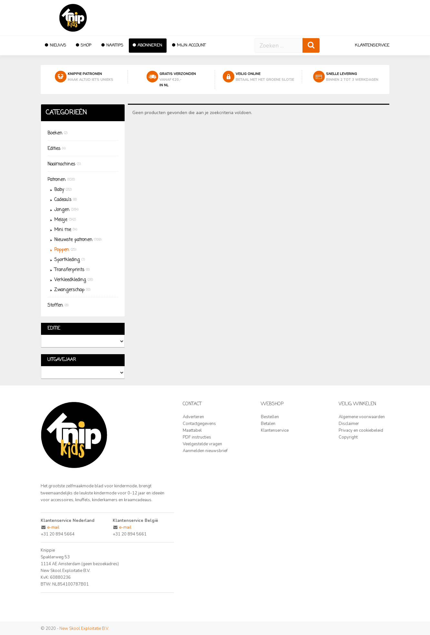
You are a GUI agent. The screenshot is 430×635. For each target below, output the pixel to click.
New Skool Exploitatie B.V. (84, 628)
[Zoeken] (311, 45)
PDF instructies (197, 437)
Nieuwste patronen (73, 240)
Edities (53, 148)
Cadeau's (62, 199)
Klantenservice (372, 45)
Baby (59, 189)
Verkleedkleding (70, 280)
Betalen (268, 424)
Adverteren (193, 417)
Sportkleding (67, 260)
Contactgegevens (199, 424)
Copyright (348, 437)
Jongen (61, 209)
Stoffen (55, 305)
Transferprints (69, 270)
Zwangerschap (69, 290)
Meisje (60, 220)
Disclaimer (349, 424)
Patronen (56, 179)
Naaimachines (61, 164)
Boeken (54, 133)
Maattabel (192, 430)
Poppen (61, 250)
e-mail (53, 527)
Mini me (62, 230)
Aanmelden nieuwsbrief (205, 451)
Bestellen (270, 417)
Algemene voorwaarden (362, 417)
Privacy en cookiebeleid (361, 430)
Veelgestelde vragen (202, 444)
